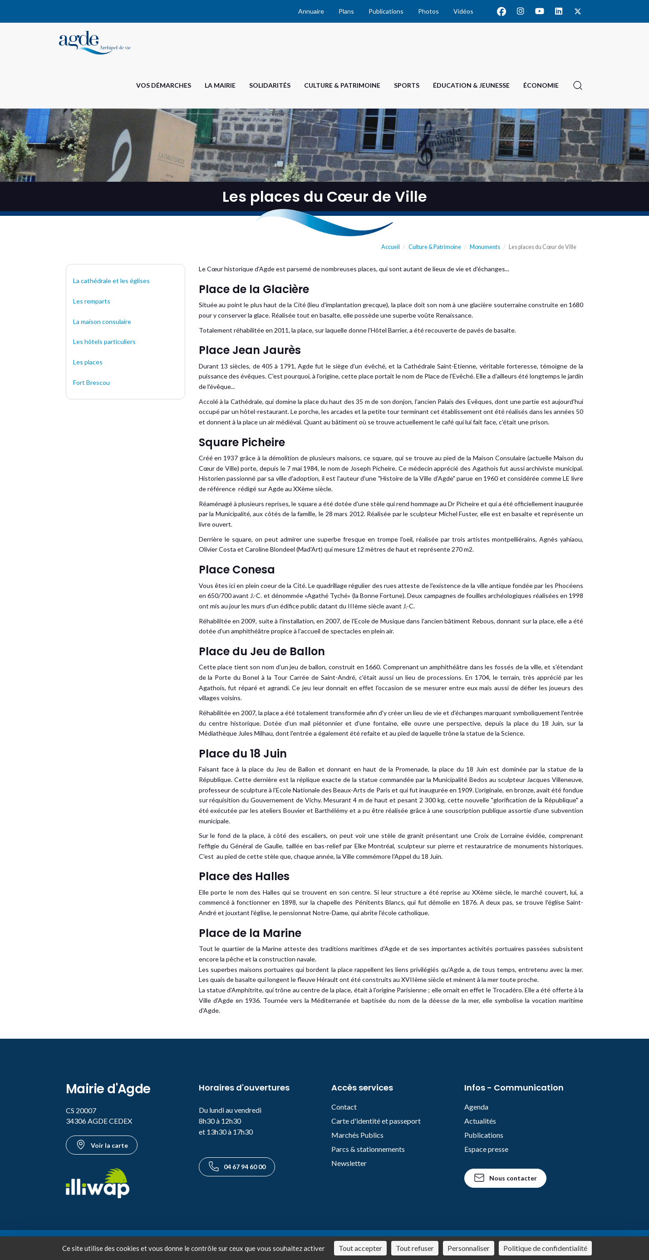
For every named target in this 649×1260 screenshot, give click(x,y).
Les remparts (91, 301)
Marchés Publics (357, 1135)
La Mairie (220, 85)
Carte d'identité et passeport (376, 1120)
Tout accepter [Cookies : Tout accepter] (360, 1248)
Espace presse (486, 1149)
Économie (541, 85)
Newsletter (349, 1163)
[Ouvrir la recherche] (577, 85)
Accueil (390, 247)
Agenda (476, 1106)
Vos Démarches (163, 85)
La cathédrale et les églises (111, 280)
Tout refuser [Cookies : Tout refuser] (415, 1248)
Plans (346, 11)
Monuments (485, 247)
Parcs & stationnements (368, 1149)
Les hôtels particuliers (104, 341)
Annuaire (311, 11)
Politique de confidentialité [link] (545, 1248)
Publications (386, 11)
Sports (406, 85)
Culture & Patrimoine (342, 85)
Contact (344, 1106)
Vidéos (463, 11)
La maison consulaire (102, 321)
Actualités (480, 1120)
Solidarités (269, 85)
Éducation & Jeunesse (471, 85)
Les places (88, 362)
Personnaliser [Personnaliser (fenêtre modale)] (468, 1248)
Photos (428, 11)
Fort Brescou (91, 382)
